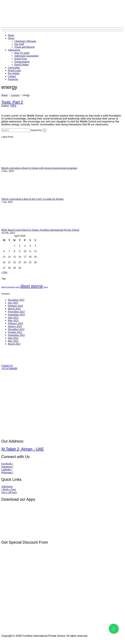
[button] (7, 365)
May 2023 (13, 320)
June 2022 (13, 338)
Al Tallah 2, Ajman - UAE (22, 449)
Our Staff (19, 44)
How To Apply (22, 52)
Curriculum (14, 67)
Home (11, 35)
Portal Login (14, 70)
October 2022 (15, 332)
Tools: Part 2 (12, 102)
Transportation (22, 61)
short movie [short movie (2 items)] (31, 286)
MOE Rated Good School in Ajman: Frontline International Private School (40, 230)
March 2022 (14, 343)
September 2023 (16, 314)
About (11, 38)
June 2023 (13, 317)
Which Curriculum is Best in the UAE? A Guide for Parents (32, 199)
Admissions (14, 50)
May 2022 (13, 341)
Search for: (36, 130)
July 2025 (13, 302)
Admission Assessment (26, 55)
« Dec (4, 272)
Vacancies (13, 79)
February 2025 (15, 305)
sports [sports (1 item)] (46, 287)
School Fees (20, 58)
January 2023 (15, 326)
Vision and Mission (24, 47)
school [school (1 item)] (17, 287)
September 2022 (16, 335)
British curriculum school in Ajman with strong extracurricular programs (39, 168)
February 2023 (15, 323)
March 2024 (14, 308)
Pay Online (14, 73)
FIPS (13, 105)
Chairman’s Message (25, 41)
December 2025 (16, 300)
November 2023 (16, 311)
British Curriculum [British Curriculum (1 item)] (7, 287)
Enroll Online (21, 64)
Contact (12, 76)
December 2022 (16, 329)
